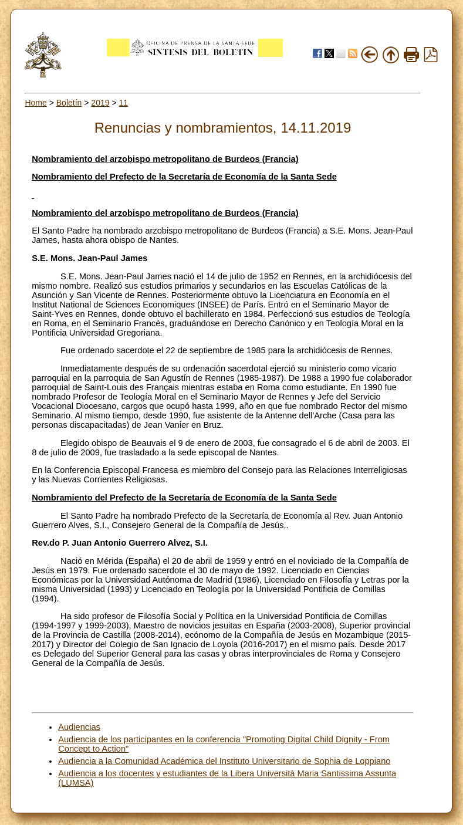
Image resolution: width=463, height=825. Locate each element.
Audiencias (79, 727)
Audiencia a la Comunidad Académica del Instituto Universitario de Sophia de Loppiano (224, 761)
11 (123, 102)
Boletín (69, 102)
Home (35, 102)
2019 (100, 102)
